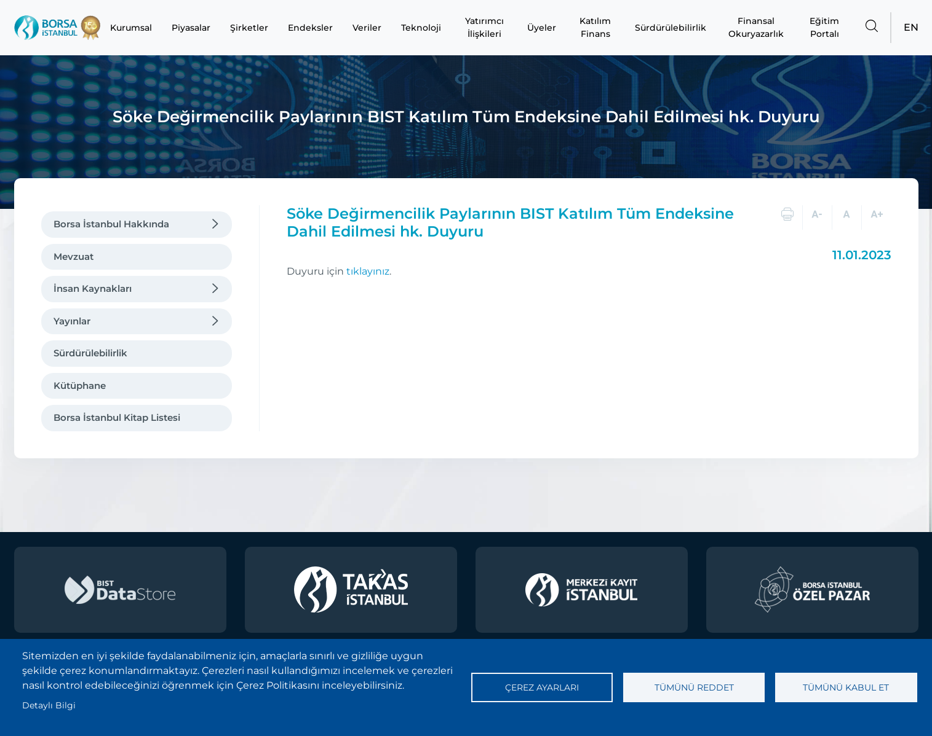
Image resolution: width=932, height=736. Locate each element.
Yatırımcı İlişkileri (484, 27)
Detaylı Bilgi (49, 705)
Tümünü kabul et (846, 687)
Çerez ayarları (542, 687)
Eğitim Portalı (824, 27)
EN (911, 27)
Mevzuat (74, 256)
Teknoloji (421, 27)
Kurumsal (131, 27)
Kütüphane (80, 385)
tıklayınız (367, 271)
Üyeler (541, 27)
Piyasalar (191, 27)
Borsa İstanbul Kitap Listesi (117, 417)
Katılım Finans (595, 27)
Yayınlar (72, 321)
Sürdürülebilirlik (670, 27)
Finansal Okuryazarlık (756, 27)
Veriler (366, 27)
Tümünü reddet (694, 687)
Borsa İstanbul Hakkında (111, 224)
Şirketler (249, 27)
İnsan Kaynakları (93, 288)
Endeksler (310, 27)
